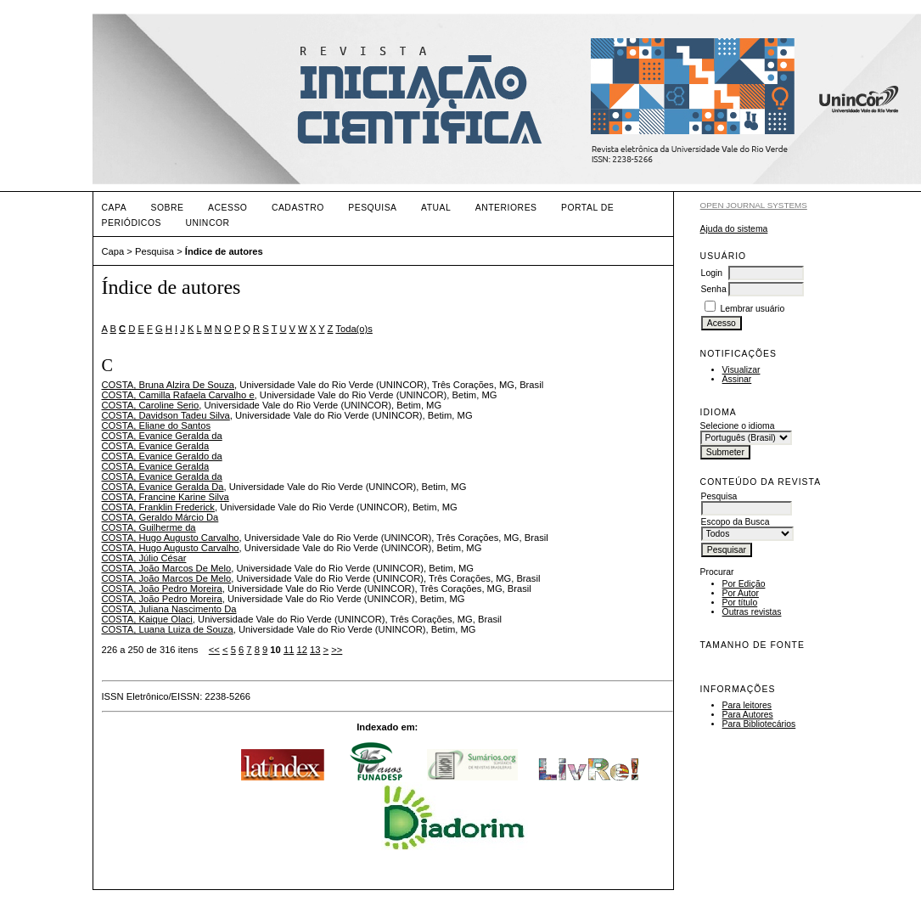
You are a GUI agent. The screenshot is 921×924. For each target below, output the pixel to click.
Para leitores (747, 705)
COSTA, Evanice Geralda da (162, 436)
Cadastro (298, 207)
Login (711, 273)
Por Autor (740, 593)
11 (289, 650)
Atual (436, 207)
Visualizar (741, 370)
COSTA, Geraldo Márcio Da (160, 517)
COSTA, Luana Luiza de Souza (167, 629)
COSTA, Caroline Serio (150, 405)
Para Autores (747, 714)
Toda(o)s (354, 329)
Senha (714, 289)
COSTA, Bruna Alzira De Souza (168, 385)
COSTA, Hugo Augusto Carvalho (170, 537)
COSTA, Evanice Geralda (156, 446)
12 (301, 650)
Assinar (737, 379)
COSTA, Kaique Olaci (147, 619)
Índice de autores (224, 251)
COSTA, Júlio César (144, 558)
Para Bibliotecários (759, 724)
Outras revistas (752, 612)
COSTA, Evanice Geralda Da (163, 487)
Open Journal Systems (753, 205)
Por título (740, 602)
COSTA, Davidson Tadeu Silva (166, 415)
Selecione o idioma (737, 426)
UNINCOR (207, 223)
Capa (114, 207)
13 (315, 650)
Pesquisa (372, 207)
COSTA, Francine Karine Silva (165, 497)
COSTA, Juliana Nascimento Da (169, 609)
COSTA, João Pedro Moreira (162, 588)
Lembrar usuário (753, 308)
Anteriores (506, 207)
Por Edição (744, 584)
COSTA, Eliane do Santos (156, 425)
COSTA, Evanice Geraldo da (162, 456)
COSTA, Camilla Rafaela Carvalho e (178, 395)
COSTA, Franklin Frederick (158, 507)
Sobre (167, 207)
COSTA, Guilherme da (149, 527)
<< (214, 650)
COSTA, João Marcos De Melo (167, 568)
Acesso (227, 207)
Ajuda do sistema (734, 229)
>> (336, 650)
